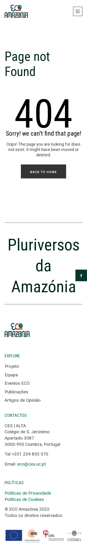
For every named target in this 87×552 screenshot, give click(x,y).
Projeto (12, 366)
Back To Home (43, 172)
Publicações (16, 392)
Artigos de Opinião (23, 400)
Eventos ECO (17, 383)
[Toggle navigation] (77, 11)
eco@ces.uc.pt (31, 464)
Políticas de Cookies (24, 499)
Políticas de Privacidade (28, 493)
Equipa (11, 375)
